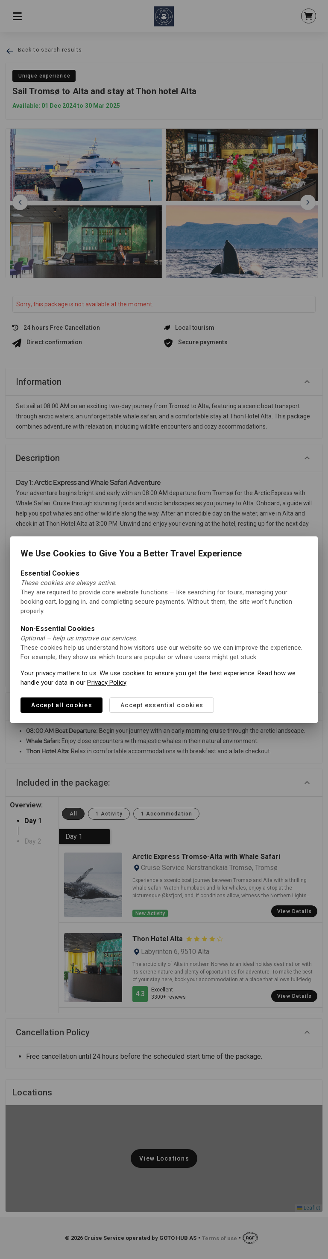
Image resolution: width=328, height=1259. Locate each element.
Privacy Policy (106, 682)
